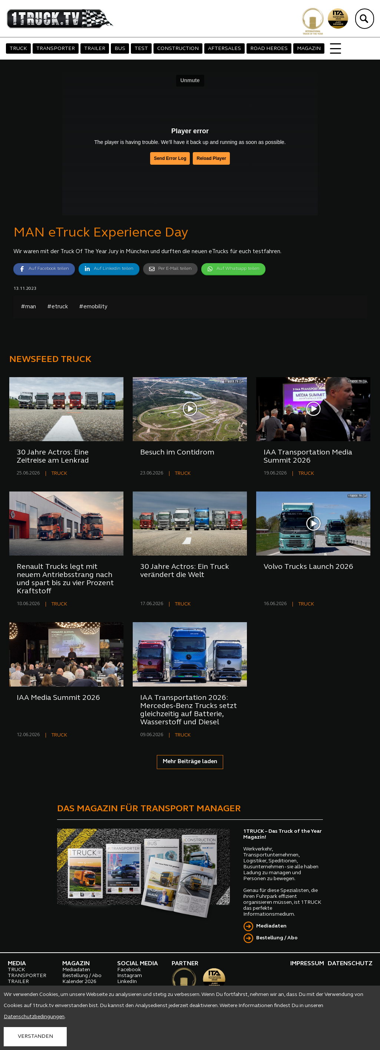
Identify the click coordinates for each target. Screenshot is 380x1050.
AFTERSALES (224, 48)
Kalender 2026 (79, 981)
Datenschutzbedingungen (34, 1017)
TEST (141, 48)
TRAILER (94, 48)
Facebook (129, 970)
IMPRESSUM (307, 964)
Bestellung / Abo (277, 938)
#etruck (57, 307)
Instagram (129, 976)
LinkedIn (127, 981)
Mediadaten (271, 926)
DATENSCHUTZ (350, 964)
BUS (120, 48)
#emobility (93, 307)
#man (28, 307)
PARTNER (185, 964)
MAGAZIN (309, 48)
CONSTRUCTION (178, 48)
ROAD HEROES (269, 48)
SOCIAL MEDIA (137, 964)
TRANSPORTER (55, 48)
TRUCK (18, 48)
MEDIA (17, 964)
